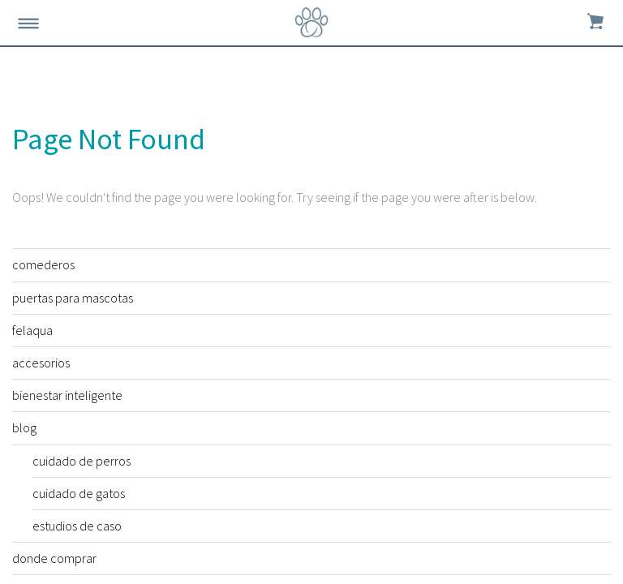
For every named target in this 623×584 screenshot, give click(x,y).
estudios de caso (77, 525)
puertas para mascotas (72, 298)
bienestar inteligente (67, 395)
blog (24, 427)
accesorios (41, 362)
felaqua (32, 330)
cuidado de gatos (78, 493)
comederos (43, 264)
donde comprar (54, 558)
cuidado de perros (81, 461)
